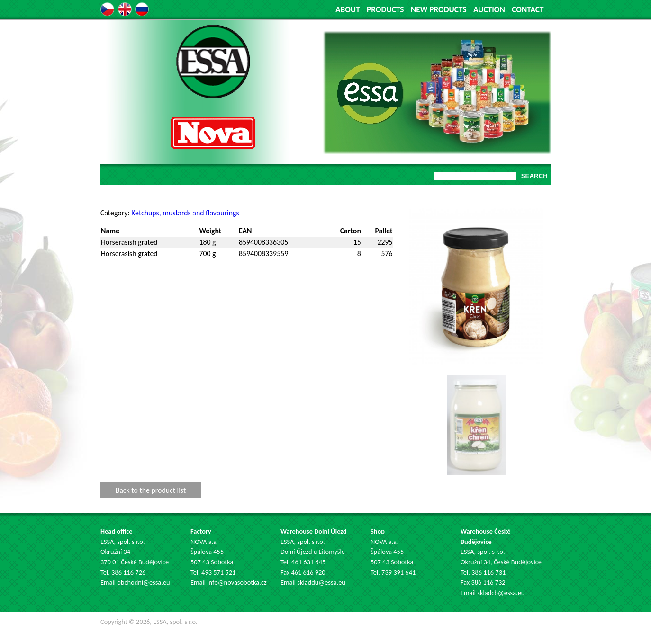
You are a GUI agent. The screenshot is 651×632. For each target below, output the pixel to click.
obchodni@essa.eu (143, 582)
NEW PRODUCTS (439, 10)
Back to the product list (151, 489)
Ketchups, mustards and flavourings (185, 212)
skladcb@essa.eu (500, 592)
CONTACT (527, 10)
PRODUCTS (385, 10)
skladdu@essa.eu (321, 582)
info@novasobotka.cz (236, 582)
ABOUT (347, 10)
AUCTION (489, 10)
